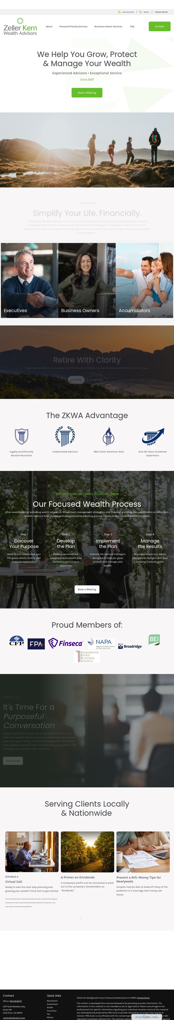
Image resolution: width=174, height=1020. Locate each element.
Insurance (52, 1002)
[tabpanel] (32, 864)
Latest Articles (54, 1015)
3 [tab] (92, 908)
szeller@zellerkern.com (14, 1009)
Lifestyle (51, 1011)
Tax (48, 1005)
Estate (50, 998)
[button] (49, 17)
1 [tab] (80, 908)
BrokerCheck (144, 989)
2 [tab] (86, 908)
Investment (52, 995)
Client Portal (161, 3)
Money (50, 1008)
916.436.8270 (16, 992)
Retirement (52, 992)
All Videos (51, 1018)
